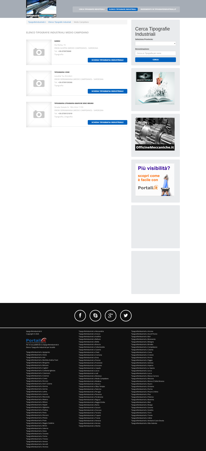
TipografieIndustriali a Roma (89, 405)
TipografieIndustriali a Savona (142, 407)
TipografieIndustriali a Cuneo (36, 378)
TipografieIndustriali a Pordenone (91, 397)
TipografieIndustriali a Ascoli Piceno (144, 334)
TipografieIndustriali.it (37, 22)
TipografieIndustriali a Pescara (37, 415)
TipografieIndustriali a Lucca (141, 373)
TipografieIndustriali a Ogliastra (37, 407)
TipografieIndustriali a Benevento (143, 339)
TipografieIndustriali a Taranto (37, 433)
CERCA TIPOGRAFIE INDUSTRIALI (92, 9)
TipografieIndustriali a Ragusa (90, 399)
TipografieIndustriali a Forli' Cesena (39, 384)
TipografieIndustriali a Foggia (142, 360)
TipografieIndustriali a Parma (142, 389)
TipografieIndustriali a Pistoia (36, 418)
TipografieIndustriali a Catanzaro (38, 373)
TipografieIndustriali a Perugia (90, 392)
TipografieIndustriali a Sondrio (142, 410)
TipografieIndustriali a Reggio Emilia (92, 402)
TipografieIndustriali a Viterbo (89, 426)
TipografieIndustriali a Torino (36, 436)
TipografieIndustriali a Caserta (90, 350)
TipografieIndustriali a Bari (141, 336)
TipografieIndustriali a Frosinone (90, 363)
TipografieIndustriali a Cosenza (37, 376)
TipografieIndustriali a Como (141, 352)
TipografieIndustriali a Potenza (142, 397)
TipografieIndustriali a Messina (142, 378)
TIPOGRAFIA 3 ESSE (61, 72)
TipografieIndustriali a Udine (141, 418)
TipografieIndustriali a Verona (89, 423)
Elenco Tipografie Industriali (59, 22)
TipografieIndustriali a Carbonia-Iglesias (40, 370)
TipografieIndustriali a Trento (142, 415)
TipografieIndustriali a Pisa (141, 394)
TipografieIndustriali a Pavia (36, 412)
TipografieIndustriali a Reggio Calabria (40, 423)
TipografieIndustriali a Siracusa (90, 410)
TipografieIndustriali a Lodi (88, 373)
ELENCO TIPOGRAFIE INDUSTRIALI (122, 9)
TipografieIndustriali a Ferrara (37, 381)
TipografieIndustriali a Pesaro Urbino (144, 392)
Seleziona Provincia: (144, 39)
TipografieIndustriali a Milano (37, 402)
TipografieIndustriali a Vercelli (37, 444)
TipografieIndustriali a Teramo (90, 413)
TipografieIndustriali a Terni (141, 413)
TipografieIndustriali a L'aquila (90, 368)
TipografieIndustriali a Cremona (90, 355)
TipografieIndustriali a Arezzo (89, 334)
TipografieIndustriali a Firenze (90, 360)
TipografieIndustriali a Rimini (36, 426)
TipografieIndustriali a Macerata (38, 397)
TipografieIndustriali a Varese (37, 441)
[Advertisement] (155, 225)
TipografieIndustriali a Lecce (89, 371)
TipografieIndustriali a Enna (89, 357)
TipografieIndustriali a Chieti (89, 352)
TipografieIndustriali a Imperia (142, 365)
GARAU (57, 41)
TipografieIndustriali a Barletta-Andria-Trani (42, 360)
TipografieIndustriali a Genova (142, 363)
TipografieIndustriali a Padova (37, 410)
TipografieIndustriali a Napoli (36, 405)
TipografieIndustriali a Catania (142, 350)
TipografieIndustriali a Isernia (37, 389)
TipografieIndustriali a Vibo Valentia (144, 423)
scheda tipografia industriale (107, 60)
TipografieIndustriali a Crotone (142, 355)
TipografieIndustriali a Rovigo (142, 405)
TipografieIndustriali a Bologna (142, 342)
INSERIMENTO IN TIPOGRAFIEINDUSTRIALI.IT (158, 9)
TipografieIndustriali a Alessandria (91, 331)
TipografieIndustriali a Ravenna (142, 399)
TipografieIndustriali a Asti (35, 357)
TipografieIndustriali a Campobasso (144, 347)
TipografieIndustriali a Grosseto (90, 365)
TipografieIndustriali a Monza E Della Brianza (147, 381)
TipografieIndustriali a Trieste (89, 418)
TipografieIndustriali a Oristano (142, 386)
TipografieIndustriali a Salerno (37, 428)
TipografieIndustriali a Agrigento (38, 352)
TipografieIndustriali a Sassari (90, 407)
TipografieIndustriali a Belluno (90, 339)
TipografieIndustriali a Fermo (141, 357)
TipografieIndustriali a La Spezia (143, 368)
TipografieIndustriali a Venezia (90, 420)
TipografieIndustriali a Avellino (90, 336)
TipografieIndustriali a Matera (37, 399)
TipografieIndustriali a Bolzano (37, 365)
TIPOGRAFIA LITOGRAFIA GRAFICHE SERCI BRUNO (74, 103)
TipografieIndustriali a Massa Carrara (145, 376)
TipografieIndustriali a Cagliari (37, 368)
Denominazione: (142, 49)
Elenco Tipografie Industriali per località (40, 347)
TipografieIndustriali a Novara (90, 384)
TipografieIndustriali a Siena (36, 431)
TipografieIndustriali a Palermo (90, 389)
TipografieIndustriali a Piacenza (90, 394)
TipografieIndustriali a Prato (36, 420)
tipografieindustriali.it (34, 331)
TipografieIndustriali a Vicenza (37, 447)
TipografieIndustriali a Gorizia (37, 386)
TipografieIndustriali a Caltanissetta (92, 347)
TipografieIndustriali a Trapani (90, 415)
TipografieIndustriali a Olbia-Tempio (92, 386)
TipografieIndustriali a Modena (90, 381)
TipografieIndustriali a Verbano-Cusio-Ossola (147, 420)
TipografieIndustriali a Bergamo (37, 363)
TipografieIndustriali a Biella (89, 342)
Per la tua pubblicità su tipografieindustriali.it (42, 345)
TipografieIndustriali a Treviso (37, 439)
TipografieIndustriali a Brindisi (142, 344)
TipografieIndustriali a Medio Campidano (94, 378)
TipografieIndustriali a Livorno (37, 394)
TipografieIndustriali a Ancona (142, 331)
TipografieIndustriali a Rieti (141, 402)
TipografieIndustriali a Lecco (141, 371)
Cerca (156, 59)
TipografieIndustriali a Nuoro (141, 384)
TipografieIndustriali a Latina (36, 391)
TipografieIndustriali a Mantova (90, 376)
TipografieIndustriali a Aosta (36, 355)
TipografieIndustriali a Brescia (90, 344)
